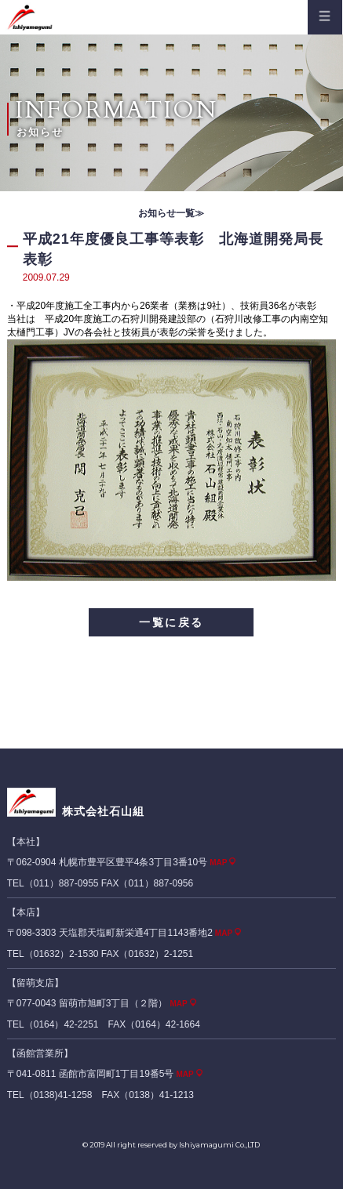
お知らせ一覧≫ (171, 213)
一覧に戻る (171, 622)
